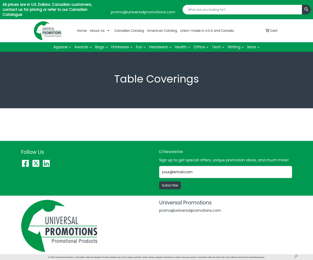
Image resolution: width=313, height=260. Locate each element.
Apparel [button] (61, 47)
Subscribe (170, 185)
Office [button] (199, 47)
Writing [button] (234, 47)
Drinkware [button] (120, 47)
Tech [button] (216, 47)
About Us (97, 30)
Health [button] (181, 47)
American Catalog (162, 30)
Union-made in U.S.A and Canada (207, 30)
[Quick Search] (242, 9)
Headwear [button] (158, 47)
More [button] (251, 47)
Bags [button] (99, 47)
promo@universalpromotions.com (143, 12)
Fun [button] (139, 47)
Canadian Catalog (129, 30)
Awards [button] (81, 47)
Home (82, 30)
